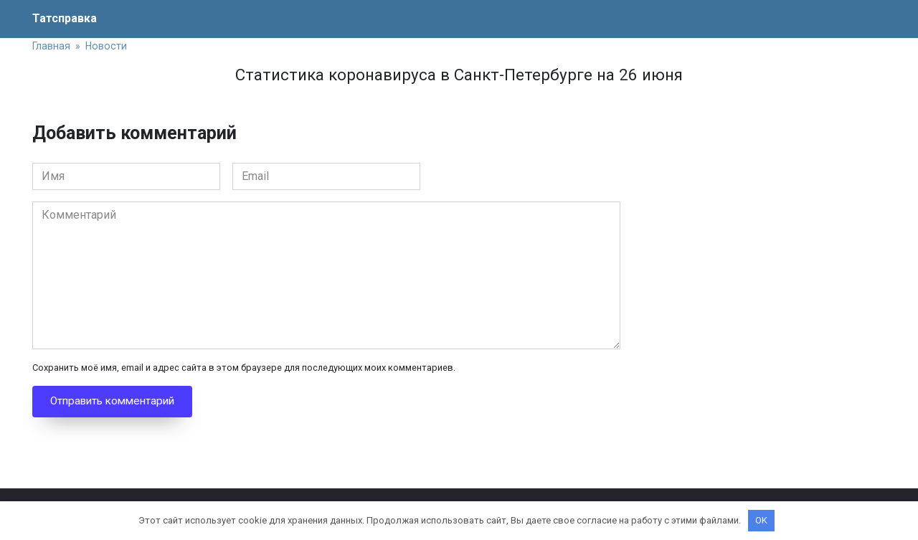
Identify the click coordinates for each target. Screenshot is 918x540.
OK (761, 520)
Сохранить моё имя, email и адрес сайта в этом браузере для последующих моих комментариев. (243, 367)
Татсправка (64, 18)
